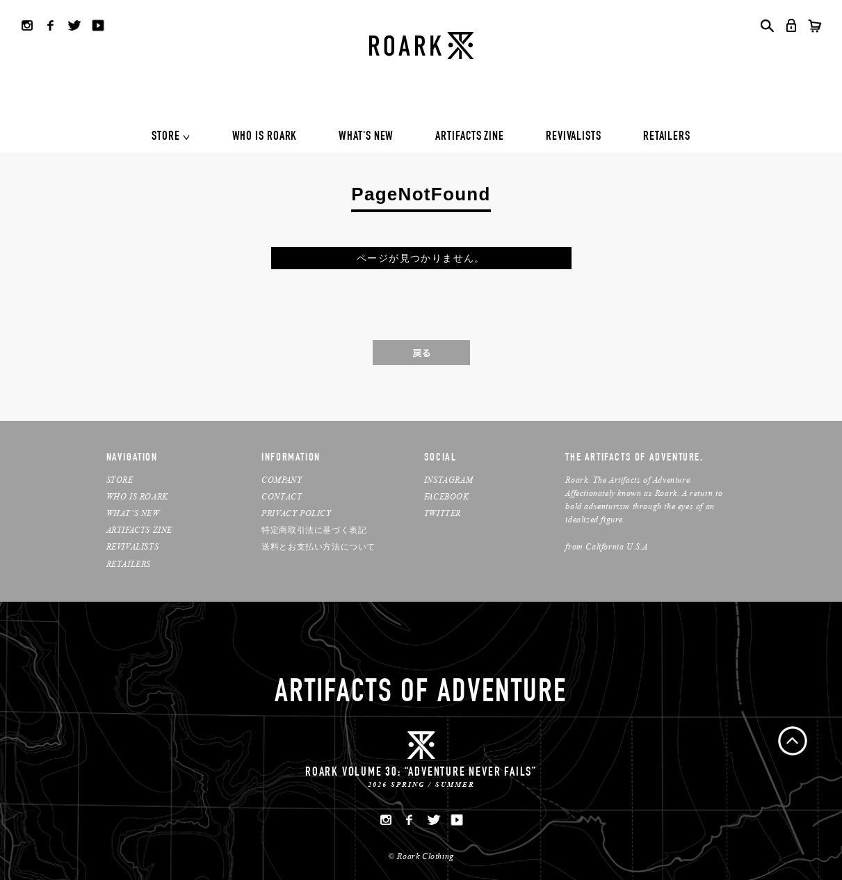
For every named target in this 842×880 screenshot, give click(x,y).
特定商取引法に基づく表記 (313, 530)
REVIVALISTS (573, 137)
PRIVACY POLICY (296, 513)
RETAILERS (666, 137)
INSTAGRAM (448, 479)
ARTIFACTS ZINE (469, 137)
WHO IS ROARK (265, 137)
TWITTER (442, 513)
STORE (166, 137)
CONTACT (281, 496)
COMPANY (281, 479)
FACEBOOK (446, 496)
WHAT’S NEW (133, 513)
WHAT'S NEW (366, 137)
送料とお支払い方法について (318, 546)
